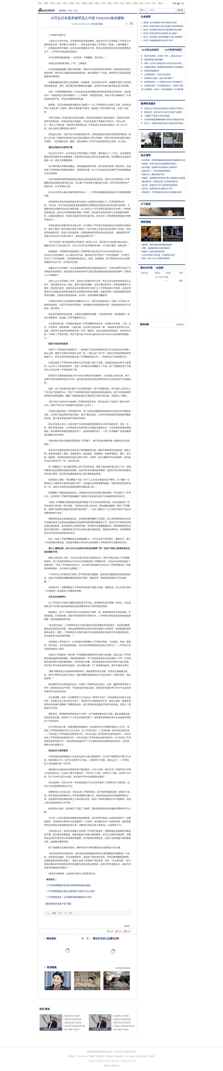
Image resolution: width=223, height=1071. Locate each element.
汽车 (148, 3)
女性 (141, 3)
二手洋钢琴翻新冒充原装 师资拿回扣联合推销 (68, 885)
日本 (66, 913)
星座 (129, 3)
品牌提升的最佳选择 (73, 1019)
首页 (40, 3)
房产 (154, 3)
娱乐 (59, 3)
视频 (84, 3)
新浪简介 (72, 1056)
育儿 (122, 3)
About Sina (82, 1056)
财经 (65, 3)
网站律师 (119, 1056)
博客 (97, 3)
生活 (70, 10)
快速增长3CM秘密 (72, 1016)
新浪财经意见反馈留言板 (97, 1052)
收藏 (135, 3)
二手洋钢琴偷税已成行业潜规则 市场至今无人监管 (70, 891)
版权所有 (115, 1065)
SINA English (130, 1056)
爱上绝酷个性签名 (72, 1029)
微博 (90, 3)
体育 (52, 3)
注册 (174, 3)
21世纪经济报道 (96, 24)
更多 (160, 3)
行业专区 (180, 324)
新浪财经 (62, 10)
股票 (71, 3)
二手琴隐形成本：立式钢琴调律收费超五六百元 (69, 897)
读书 (103, 3)
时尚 (116, 3)
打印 (120, 931)
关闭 (129, 931)
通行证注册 (140, 1056)
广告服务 (91, 1056)
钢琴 (60, 913)
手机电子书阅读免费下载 (75, 1026)
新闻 (46, 3)
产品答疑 (151, 1056)
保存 (111, 931)
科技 (78, 3)
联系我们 (100, 1056)
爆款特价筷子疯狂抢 (73, 1023)
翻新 (71, 913)
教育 (110, 3)
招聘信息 (109, 1056)
